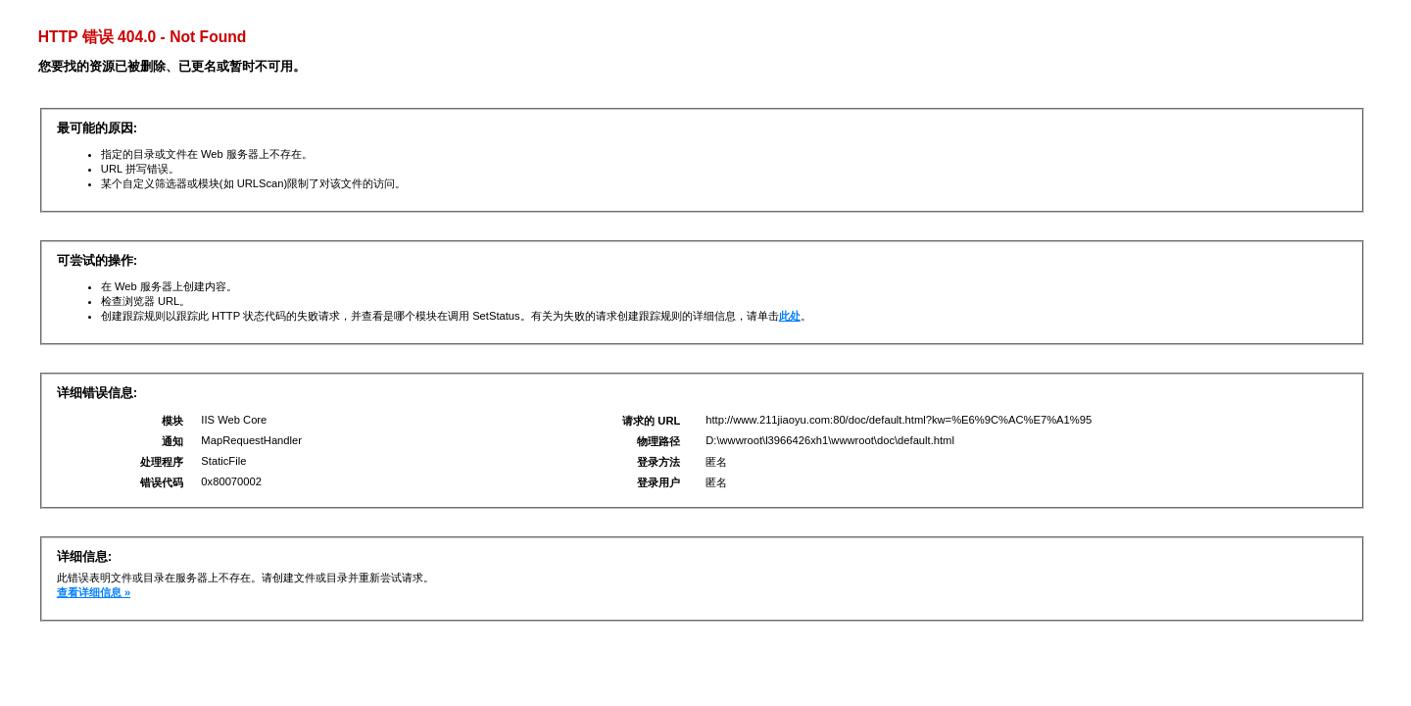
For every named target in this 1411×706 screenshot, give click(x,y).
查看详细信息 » (93, 592)
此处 (790, 316)
